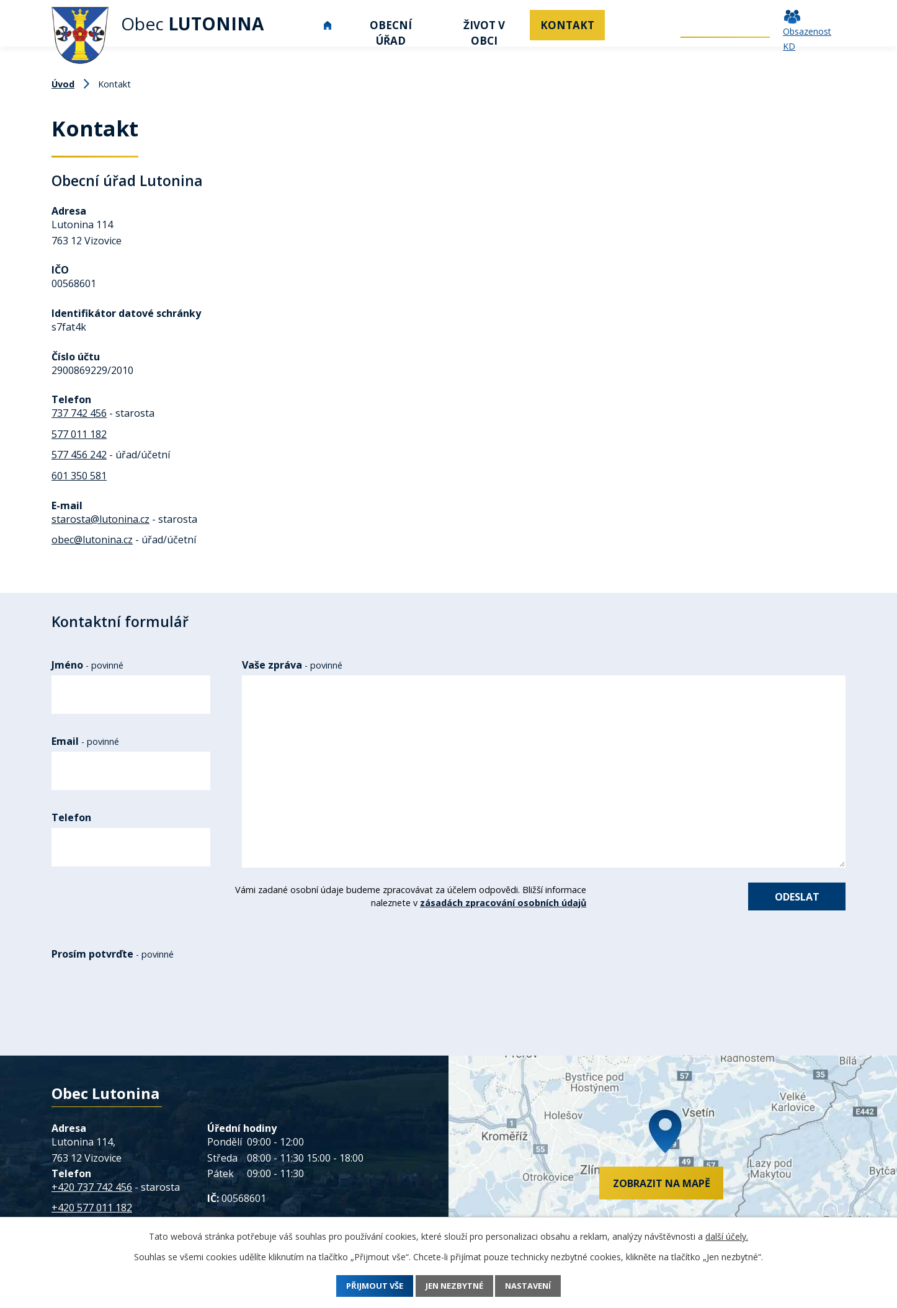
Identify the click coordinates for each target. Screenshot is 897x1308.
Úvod (327, 25)
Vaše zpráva (292, 665)
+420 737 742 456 (91, 1192)
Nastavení (540, 1286)
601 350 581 (79, 476)
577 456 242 (79, 454)
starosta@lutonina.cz (100, 519)
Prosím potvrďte (112, 959)
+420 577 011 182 (91, 1213)
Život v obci (484, 33)
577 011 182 (79, 434)
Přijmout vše (363, 1286)
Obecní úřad (391, 33)
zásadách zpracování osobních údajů (490, 903)
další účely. (726, 1236)
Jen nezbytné (454, 1286)
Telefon (71, 817)
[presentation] (150, 1005)
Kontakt (567, 25)
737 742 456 (79, 413)
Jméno (87, 665)
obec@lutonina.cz (92, 539)
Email (85, 741)
